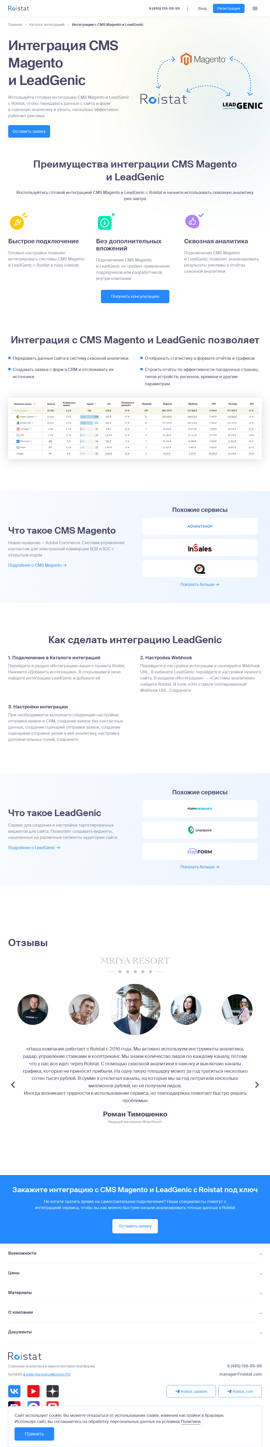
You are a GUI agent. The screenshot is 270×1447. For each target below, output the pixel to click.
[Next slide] (257, 1091)
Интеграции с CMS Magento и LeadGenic (108, 25)
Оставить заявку (35, 131)
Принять (34, 1434)
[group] (84, 1015)
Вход (202, 8)
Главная (15, 25)
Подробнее (37, 567)
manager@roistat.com (240, 1380)
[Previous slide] (13, 1091)
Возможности (22, 1259)
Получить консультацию (135, 297)
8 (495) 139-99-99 (164, 8)
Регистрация (228, 8)
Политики (191, 1421)
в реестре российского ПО (47, 1380)
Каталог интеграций (47, 25)
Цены (14, 1279)
